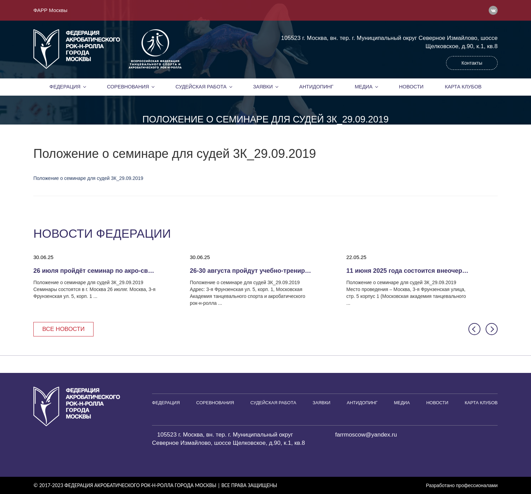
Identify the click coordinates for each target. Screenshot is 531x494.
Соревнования (128, 86)
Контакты (472, 63)
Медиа (364, 86)
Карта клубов (463, 86)
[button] (474, 329)
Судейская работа (201, 86)
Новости (411, 86)
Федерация (65, 86)
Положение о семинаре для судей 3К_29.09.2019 (88, 178)
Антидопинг (316, 86)
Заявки (263, 86)
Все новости (63, 329)
